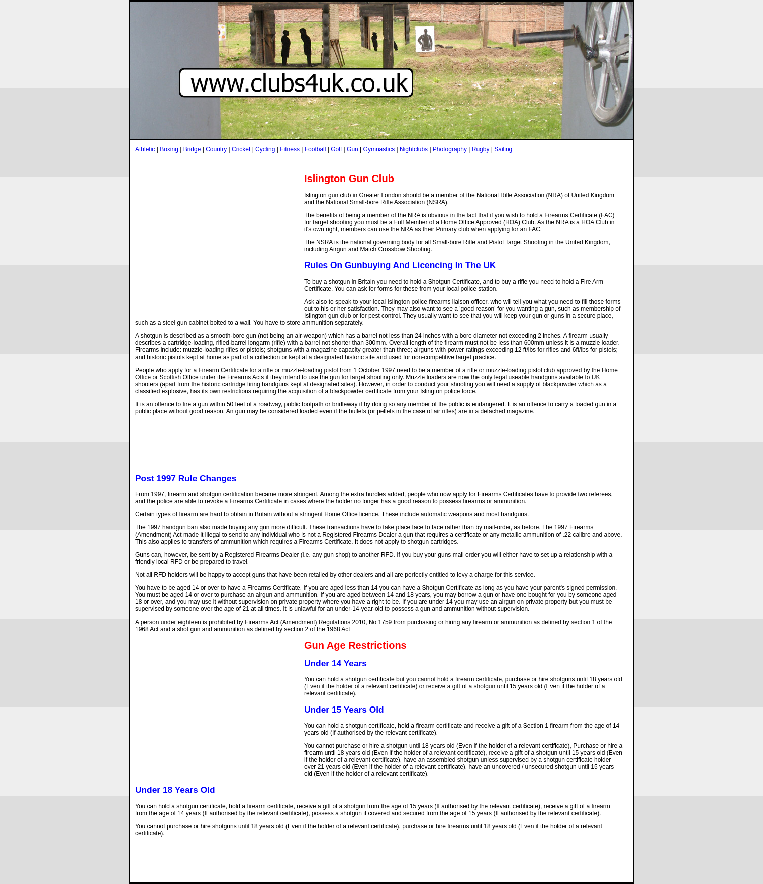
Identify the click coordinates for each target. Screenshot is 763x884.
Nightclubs (414, 149)
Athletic (145, 149)
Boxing (169, 149)
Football (315, 149)
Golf (336, 149)
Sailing (503, 149)
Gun (352, 149)
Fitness (290, 149)
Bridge (192, 149)
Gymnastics (379, 149)
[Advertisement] (318, 162)
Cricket (241, 149)
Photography (450, 149)
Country (216, 149)
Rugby (481, 149)
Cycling (265, 149)
